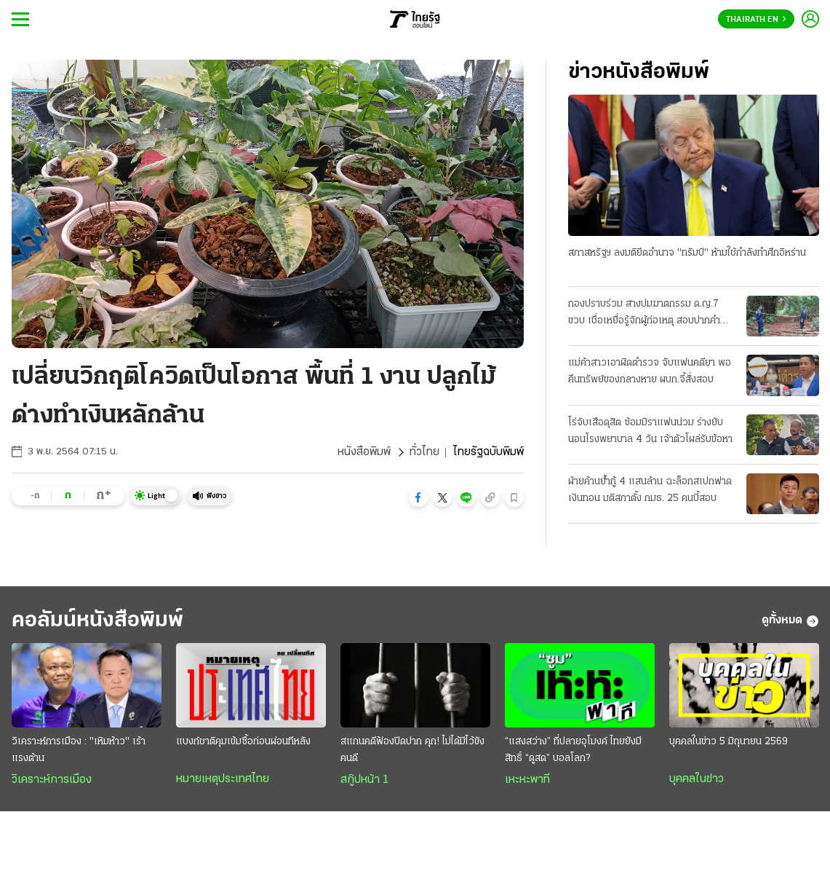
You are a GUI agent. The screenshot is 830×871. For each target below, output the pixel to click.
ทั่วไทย (424, 452)
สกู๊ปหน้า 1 (364, 780)
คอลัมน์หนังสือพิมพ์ (97, 621)
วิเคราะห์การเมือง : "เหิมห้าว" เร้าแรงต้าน (78, 750)
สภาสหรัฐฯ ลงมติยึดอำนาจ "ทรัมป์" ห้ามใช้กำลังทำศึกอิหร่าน (687, 253)
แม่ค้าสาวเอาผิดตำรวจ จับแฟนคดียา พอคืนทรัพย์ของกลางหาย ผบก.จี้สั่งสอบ (649, 371)
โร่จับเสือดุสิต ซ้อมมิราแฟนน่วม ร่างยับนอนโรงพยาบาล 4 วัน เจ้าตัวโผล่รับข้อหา (650, 431)
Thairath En (756, 19)
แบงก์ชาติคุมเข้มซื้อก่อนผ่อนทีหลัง (243, 741)
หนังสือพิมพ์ (364, 452)
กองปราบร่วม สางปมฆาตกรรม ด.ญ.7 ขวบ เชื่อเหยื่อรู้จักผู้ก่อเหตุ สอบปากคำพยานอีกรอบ (644, 314)
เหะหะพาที (527, 780)
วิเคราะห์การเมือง (52, 780)
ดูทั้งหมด (790, 621)
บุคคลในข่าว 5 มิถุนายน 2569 (728, 741)
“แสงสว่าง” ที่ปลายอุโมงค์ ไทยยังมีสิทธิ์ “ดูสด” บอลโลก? (573, 750)
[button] (418, 497)
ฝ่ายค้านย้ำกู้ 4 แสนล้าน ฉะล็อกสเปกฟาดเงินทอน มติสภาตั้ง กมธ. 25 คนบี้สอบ (650, 490)
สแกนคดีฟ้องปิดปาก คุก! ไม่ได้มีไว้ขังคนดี (412, 750)
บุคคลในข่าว (696, 779)
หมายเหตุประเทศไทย (222, 779)
